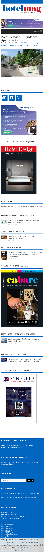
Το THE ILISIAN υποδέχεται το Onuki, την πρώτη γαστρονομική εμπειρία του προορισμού (25, 254)
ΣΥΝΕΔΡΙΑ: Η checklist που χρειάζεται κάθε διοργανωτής (23, 221)
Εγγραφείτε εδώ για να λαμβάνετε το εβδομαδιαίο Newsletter (22, 206)
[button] (36, 31)
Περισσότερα (23, 547)
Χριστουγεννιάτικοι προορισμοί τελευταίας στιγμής (21, 237)
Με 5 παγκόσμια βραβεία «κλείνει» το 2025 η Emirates (23, 340)
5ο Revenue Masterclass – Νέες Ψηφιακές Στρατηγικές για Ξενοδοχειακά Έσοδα (25, 360)
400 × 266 (23, 43)
